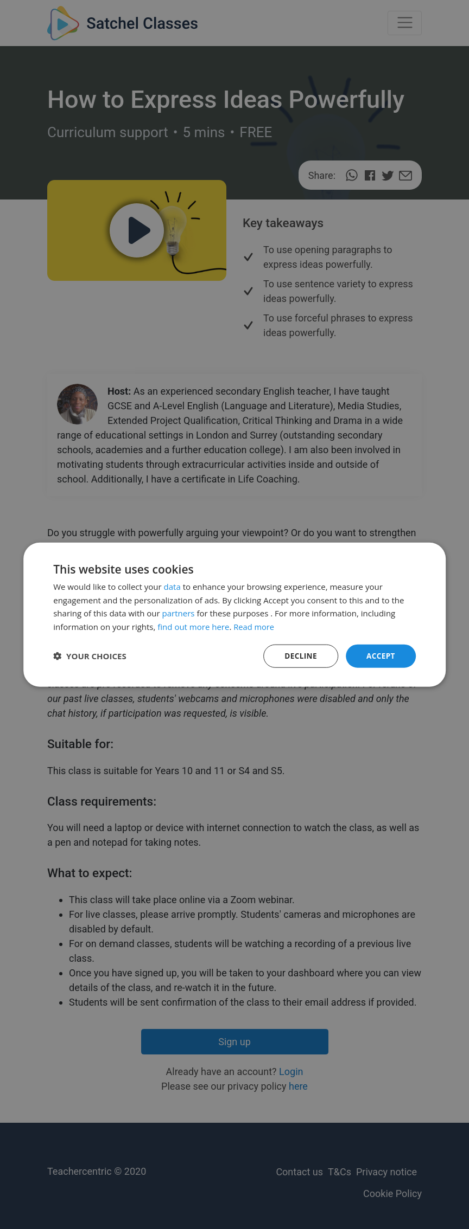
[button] (89, 656)
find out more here (193, 626)
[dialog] (234, 614)
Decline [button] (299, 656)
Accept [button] (380, 656)
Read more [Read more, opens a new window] (254, 626)
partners (178, 612)
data (172, 586)
